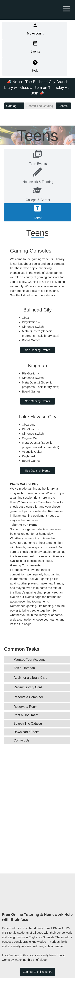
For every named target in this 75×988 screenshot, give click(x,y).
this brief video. (37, 959)
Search (63, 106)
